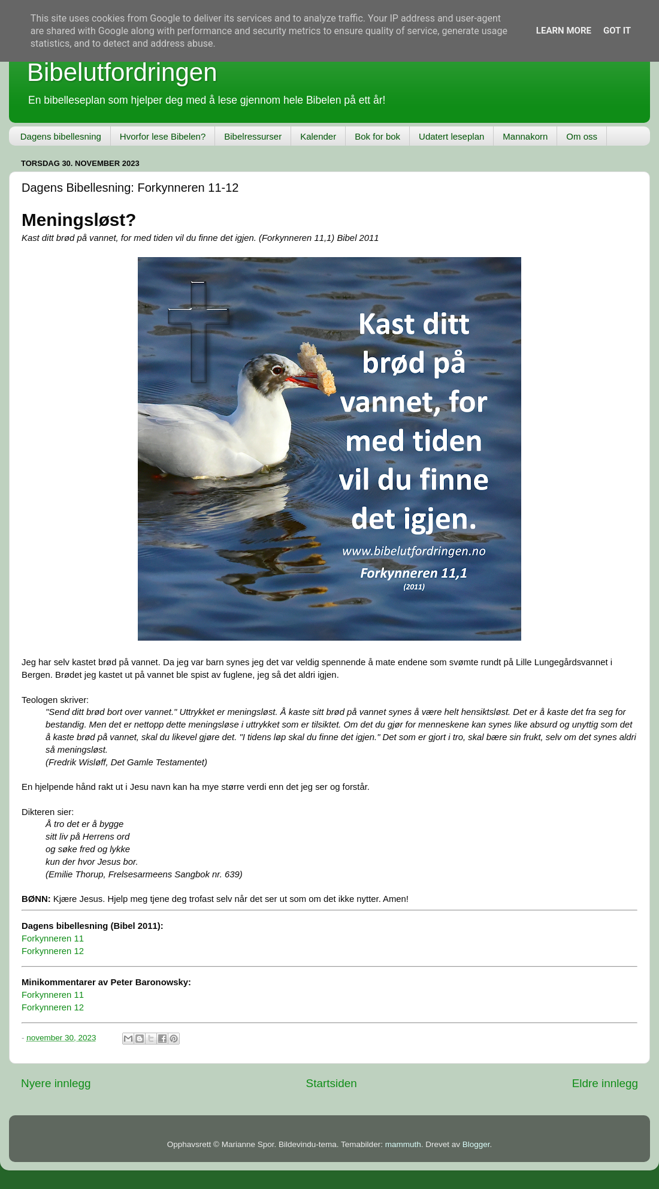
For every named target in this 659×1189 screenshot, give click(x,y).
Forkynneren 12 (53, 951)
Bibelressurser (253, 136)
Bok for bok (377, 136)
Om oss (581, 136)
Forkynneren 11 (53, 938)
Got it (617, 30)
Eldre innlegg (605, 1083)
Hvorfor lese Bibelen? (162, 136)
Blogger (476, 1144)
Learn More (563, 30)
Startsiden (331, 1083)
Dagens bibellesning (60, 136)
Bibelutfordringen (122, 72)
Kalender (318, 136)
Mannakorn (525, 136)
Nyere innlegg (56, 1083)
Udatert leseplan (451, 136)
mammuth (403, 1144)
